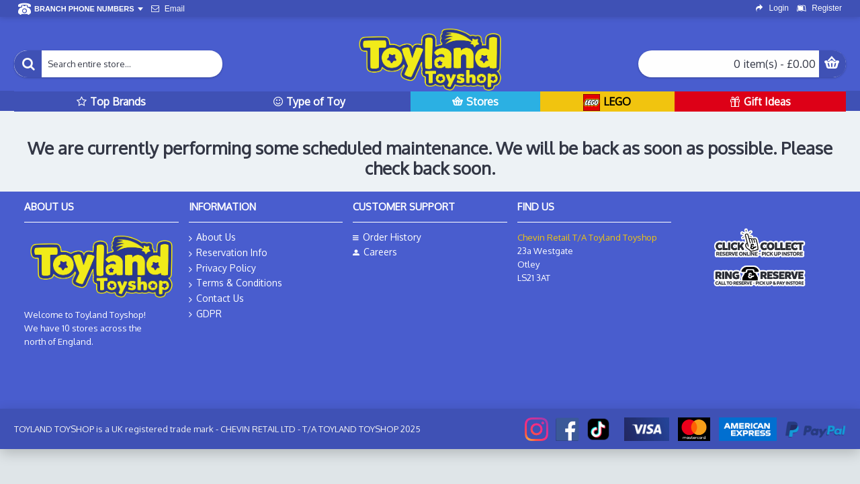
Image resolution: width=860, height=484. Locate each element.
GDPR (205, 314)
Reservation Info (228, 253)
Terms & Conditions (235, 283)
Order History (387, 237)
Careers (375, 251)
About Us (212, 237)
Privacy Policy (222, 268)
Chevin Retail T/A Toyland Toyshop (587, 237)
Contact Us (216, 298)
